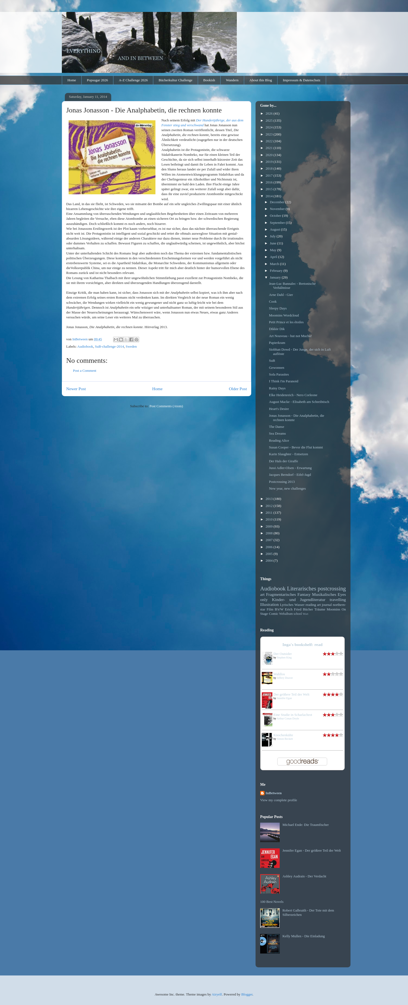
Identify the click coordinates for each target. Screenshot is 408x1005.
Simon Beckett (285, 738)
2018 (269, 168)
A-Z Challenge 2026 (133, 80)
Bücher (308, 609)
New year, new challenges (287, 488)
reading (310, 605)
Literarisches (301, 588)
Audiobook (85, 346)
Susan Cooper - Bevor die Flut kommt (296, 447)
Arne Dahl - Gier (281, 295)
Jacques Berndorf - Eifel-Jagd (290, 475)
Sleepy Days (277, 308)
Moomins (333, 609)
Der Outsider (282, 654)
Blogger (246, 994)
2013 (269, 499)
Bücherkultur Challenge (176, 80)
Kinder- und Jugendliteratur (299, 599)
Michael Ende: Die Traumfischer (305, 825)
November (278, 209)
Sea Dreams (277, 433)
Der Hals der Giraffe (283, 461)
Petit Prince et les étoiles (286, 322)
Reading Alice (279, 440)
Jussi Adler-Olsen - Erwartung (290, 468)
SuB (272, 360)
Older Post (238, 388)
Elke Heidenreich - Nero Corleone (293, 395)
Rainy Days (277, 388)
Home (72, 80)
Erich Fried (293, 609)
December (277, 202)
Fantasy (304, 594)
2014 (269, 196)
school (298, 614)
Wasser (299, 605)
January (276, 277)
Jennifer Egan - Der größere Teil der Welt (311, 850)
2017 (269, 175)
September (278, 223)
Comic (273, 614)
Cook (272, 301)
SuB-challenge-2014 (109, 346)
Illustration (269, 604)
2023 (269, 134)
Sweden (131, 346)
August (275, 229)
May (273, 250)
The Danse (276, 427)
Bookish (209, 80)
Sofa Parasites (279, 374)
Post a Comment (84, 371)
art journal (324, 605)
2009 (269, 526)
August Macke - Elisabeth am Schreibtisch (299, 402)
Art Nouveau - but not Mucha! (290, 336)
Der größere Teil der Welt (291, 694)
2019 (269, 162)
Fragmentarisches (281, 594)
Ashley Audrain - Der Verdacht (304, 876)
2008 (269, 533)
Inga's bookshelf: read (302, 644)
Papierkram (277, 343)
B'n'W (279, 609)
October (276, 216)
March (275, 264)
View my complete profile (278, 800)
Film (270, 609)
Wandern (232, 80)
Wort (305, 613)
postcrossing (332, 588)
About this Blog (260, 80)
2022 (269, 141)
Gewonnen (276, 368)
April (274, 257)
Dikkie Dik (277, 329)
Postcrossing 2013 (282, 482)
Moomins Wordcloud (284, 315)
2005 (269, 554)
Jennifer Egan (284, 698)
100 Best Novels (271, 902)
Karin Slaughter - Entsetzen (288, 454)
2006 (269, 547)
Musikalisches (324, 594)
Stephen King (284, 657)
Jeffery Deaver (285, 677)
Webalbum (286, 614)
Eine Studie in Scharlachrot (292, 715)
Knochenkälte (283, 735)
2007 (269, 540)
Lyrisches (287, 605)
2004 (269, 560)
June (273, 243)
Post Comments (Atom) (166, 406)
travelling (338, 599)
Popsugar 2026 (97, 80)
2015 (269, 189)
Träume (319, 609)
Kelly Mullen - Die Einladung (303, 936)
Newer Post (76, 388)
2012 (269, 506)
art (262, 594)
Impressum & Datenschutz (301, 80)
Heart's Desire (279, 409)
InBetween (274, 793)
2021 (269, 148)
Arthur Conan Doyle (288, 718)
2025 (269, 120)
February (276, 271)
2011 (269, 512)
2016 (269, 182)
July (273, 236)
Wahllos (279, 674)
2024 (269, 127)
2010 (269, 519)
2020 (269, 155)
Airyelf (217, 994)
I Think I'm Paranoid (283, 381)
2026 (269, 113)
